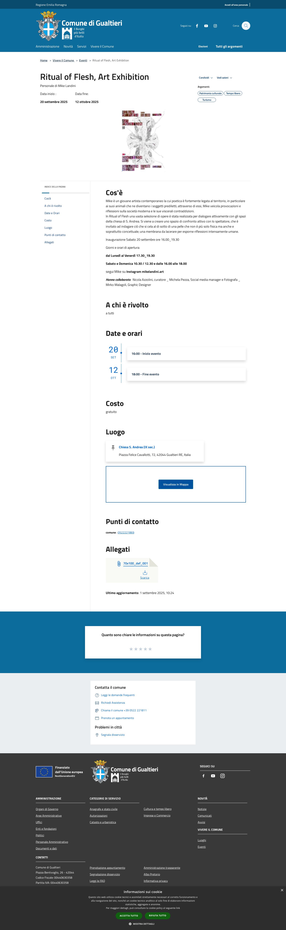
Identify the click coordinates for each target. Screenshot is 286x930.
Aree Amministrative (49, 815)
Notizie (202, 809)
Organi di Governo (47, 809)
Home (43, 60)
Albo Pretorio (152, 874)
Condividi (206, 78)
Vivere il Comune (64, 60)
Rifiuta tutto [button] (157, 915)
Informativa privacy (156, 881)
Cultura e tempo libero (157, 809)
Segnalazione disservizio (105, 874)
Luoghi (202, 840)
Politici (40, 835)
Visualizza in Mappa (175, 484)
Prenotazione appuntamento (107, 867)
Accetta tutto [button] (129, 915)
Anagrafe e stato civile (103, 809)
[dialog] (143, 908)
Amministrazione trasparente (162, 867)
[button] (143, 924)
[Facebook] (195, 25)
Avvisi (201, 822)
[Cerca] (245, 25)
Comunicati (205, 815)
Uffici (39, 822)
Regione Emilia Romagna (51, 5)
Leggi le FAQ (97, 881)
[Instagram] (213, 25)
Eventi (83, 60)
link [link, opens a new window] (178, 908)
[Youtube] (204, 25)
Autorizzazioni (98, 815)
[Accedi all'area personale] (236, 5)
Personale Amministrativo (52, 842)
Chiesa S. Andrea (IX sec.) (137, 447)
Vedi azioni (225, 78)
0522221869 (126, 532)
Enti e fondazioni (46, 829)
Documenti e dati (46, 848)
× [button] (282, 890)
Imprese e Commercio (157, 815)
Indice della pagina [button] (55, 186)
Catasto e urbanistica (103, 822)
